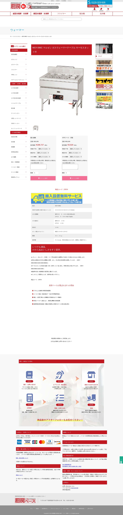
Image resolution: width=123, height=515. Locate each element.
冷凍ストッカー (15, 123)
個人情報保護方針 (67, 464)
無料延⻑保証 (83, 508)
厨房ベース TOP (47, 6)
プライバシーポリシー (55, 508)
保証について (19, 475)
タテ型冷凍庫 (14, 93)
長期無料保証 (59, 9)
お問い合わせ (66, 6)
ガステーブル (14, 64)
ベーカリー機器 (15, 167)
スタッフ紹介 (66, 508)
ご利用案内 (59, 6)
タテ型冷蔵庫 (14, 88)
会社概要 (54, 6)
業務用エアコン (15, 177)
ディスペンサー (15, 113)
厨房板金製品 (14, 152)
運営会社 (74, 508)
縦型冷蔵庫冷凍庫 (20, 15)
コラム (29, 508)
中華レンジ (14, 74)
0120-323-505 (75, 488)
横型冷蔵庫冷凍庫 (41, 15)
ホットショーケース (16, 128)
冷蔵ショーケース (16, 118)
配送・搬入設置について (22, 458)
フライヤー (14, 69)
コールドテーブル (16, 103)
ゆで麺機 (13, 157)
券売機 (13, 141)
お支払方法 (73, 6)
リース (69, 9)
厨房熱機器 (14, 54)
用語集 (35, 508)
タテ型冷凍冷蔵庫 (16, 98)
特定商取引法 (43, 508)
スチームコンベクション (17, 79)
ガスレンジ (14, 59)
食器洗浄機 (14, 136)
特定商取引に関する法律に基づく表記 (72, 466)
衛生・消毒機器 (15, 162)
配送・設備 (50, 9)
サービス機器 (14, 172)
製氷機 (13, 108)
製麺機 (13, 147)
